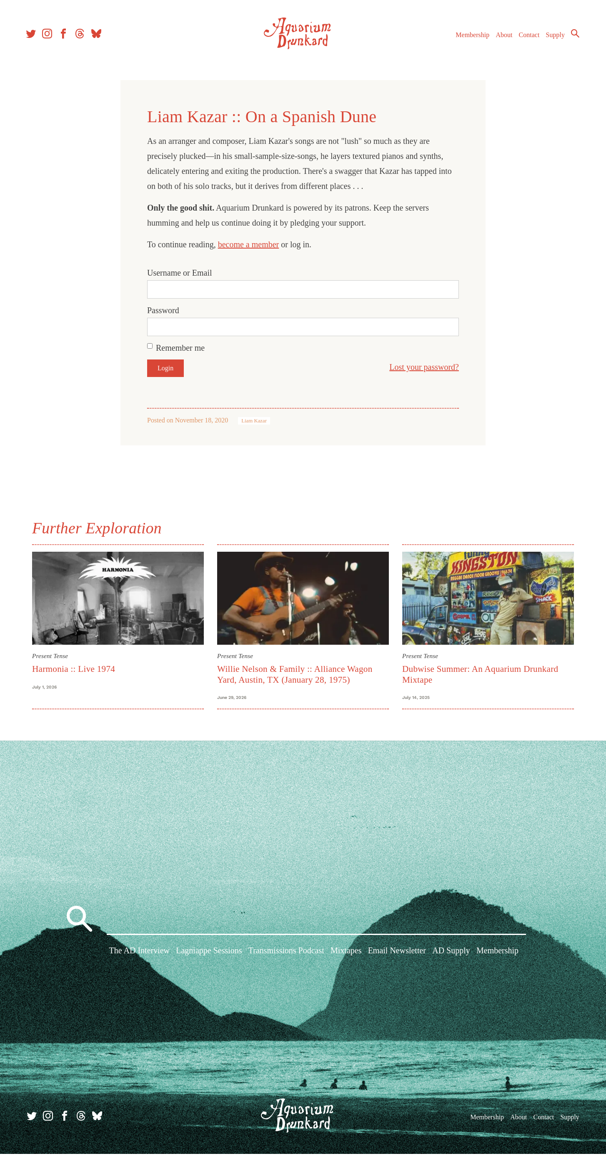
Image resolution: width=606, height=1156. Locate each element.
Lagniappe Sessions (209, 953)
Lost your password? (424, 367)
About (501, 36)
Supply (552, 36)
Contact (526, 36)
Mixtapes (346, 953)
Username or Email (179, 272)
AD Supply (451, 953)
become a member (248, 244)
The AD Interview (139, 953)
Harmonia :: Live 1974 (73, 669)
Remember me (180, 347)
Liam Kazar (254, 421)
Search (572, 35)
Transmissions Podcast (286, 953)
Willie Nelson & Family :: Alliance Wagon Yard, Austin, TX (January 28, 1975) (295, 674)
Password (163, 310)
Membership (470, 36)
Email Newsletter (397, 953)
